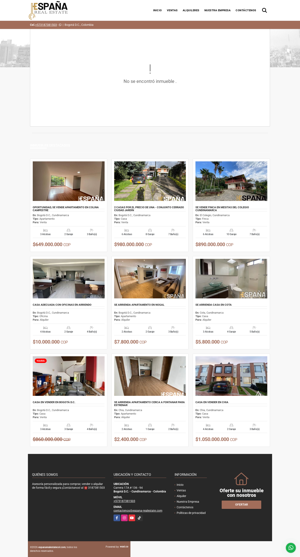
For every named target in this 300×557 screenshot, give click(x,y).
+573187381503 (46, 24)
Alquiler (181, 496)
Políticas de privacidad (191, 513)
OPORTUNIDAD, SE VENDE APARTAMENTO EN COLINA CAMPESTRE (66, 209)
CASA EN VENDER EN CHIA (211, 402)
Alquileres (191, 10)
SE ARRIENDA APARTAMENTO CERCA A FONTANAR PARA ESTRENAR (149, 404)
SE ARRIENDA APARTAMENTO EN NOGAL (139, 304)
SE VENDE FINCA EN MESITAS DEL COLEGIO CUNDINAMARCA (222, 209)
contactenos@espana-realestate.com (138, 510)
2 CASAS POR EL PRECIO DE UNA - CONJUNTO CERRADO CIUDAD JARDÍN (149, 209)
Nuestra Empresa (217, 10)
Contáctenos (246, 10)
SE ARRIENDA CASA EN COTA (213, 304)
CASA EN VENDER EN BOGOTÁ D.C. (54, 402)
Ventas (172, 10)
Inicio (157, 10)
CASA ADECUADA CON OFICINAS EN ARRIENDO (62, 304)
